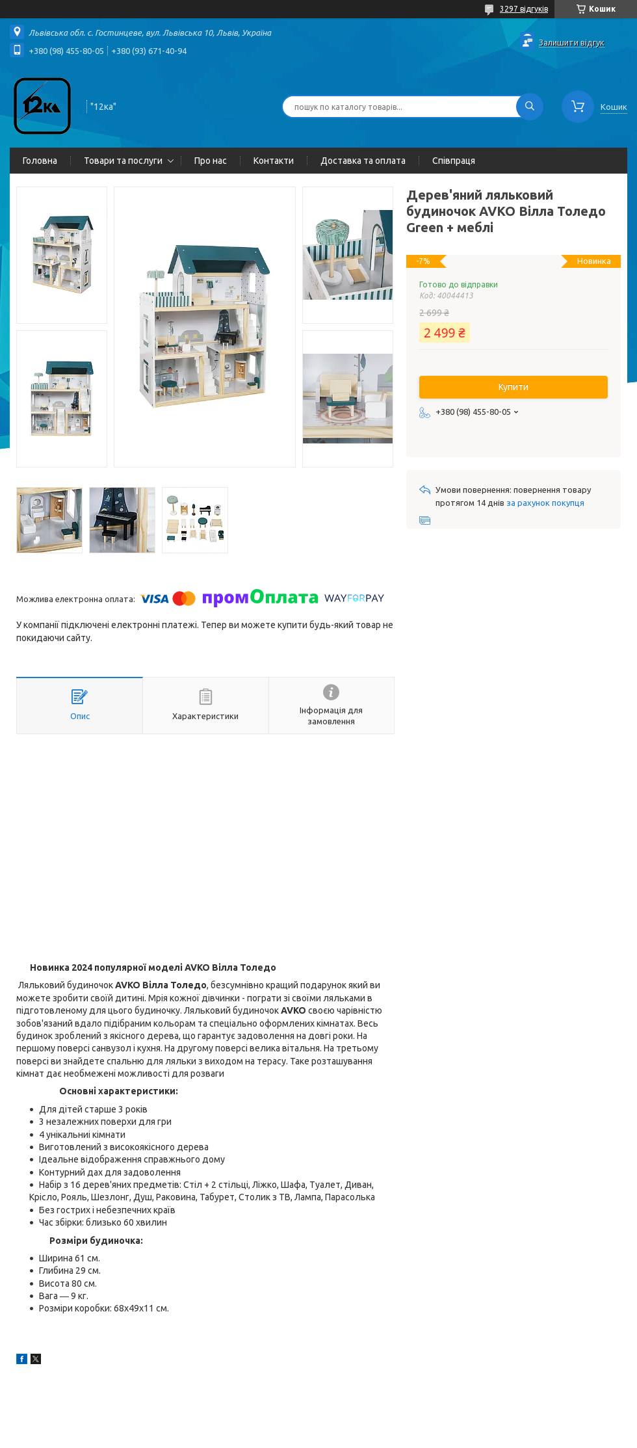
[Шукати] (529, 106)
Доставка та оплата (363, 160)
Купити (513, 387)
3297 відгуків (524, 9)
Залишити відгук (571, 42)
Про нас (210, 160)
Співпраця (453, 160)
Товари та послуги (123, 160)
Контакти (274, 160)
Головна (40, 160)
